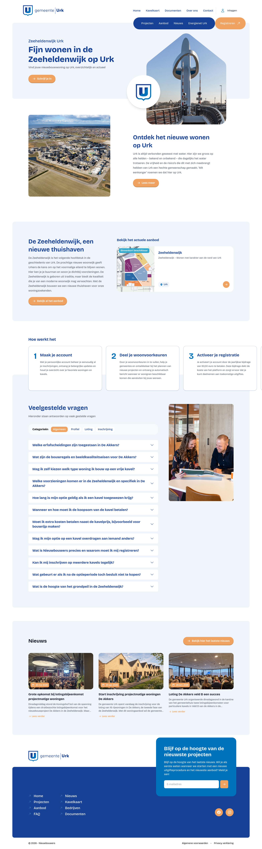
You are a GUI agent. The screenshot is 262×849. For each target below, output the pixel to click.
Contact (208, 10)
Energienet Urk (197, 23)
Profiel (75, 429)
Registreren (230, 23)
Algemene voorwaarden (195, 843)
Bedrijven (70, 808)
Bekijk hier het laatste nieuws (208, 641)
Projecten (147, 23)
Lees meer (146, 183)
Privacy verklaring (224, 843)
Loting (89, 429)
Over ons (192, 10)
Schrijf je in (41, 78)
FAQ (34, 814)
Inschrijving (105, 429)
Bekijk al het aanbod (47, 301)
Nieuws (178, 23)
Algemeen (59, 429)
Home (137, 10)
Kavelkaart (152, 10)
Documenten (173, 10)
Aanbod (163, 23)
